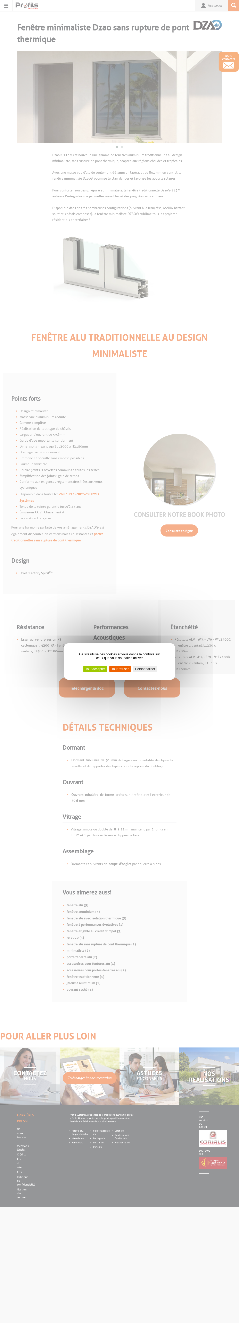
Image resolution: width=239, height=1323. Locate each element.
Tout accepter (95, 669)
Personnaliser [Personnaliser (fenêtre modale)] (145, 669)
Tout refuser (120, 669)
